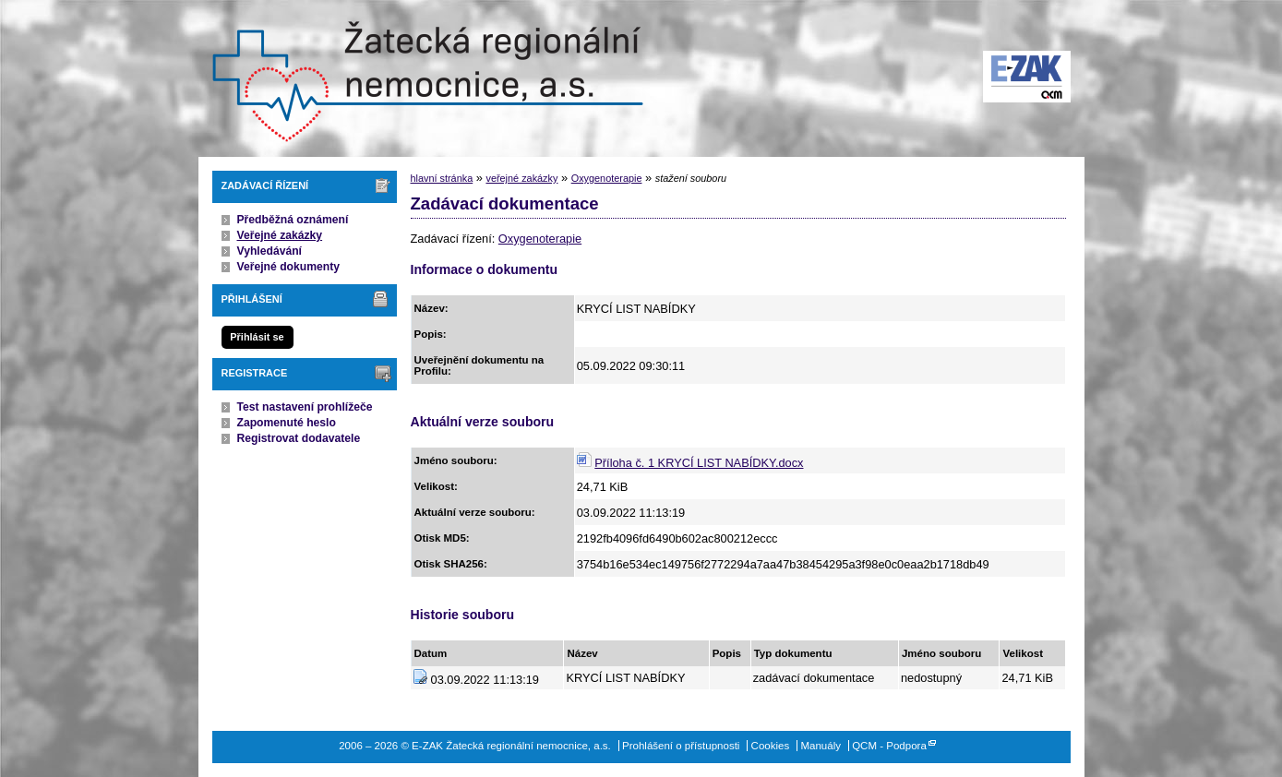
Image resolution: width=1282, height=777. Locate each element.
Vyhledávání (270, 251)
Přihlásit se (256, 336)
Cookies (770, 745)
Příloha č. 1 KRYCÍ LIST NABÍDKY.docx (698, 463)
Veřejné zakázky (280, 235)
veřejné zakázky (521, 178)
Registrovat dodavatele (299, 438)
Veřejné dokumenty (288, 266)
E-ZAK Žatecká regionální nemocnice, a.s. (424, 78)
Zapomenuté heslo (286, 422)
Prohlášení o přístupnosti (680, 745)
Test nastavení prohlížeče (305, 406)
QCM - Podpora (889, 745)
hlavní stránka (442, 178)
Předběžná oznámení (293, 219)
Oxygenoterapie (606, 178)
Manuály (820, 745)
